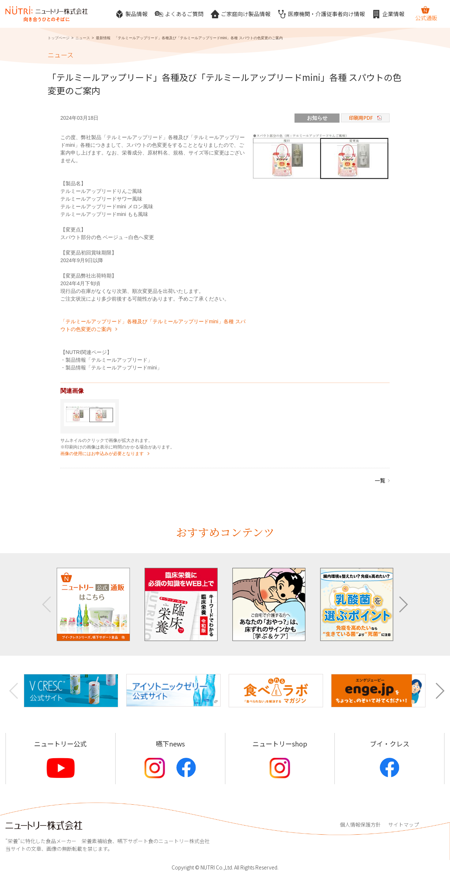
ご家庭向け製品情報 (240, 14)
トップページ (59, 38)
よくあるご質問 (179, 14)
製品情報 (131, 14)
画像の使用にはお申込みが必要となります (102, 453)
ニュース (82, 38)
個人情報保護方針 (360, 824)
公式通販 (426, 13)
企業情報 (388, 14)
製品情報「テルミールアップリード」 (109, 360)
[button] (403, 604)
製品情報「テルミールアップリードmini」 (113, 367)
